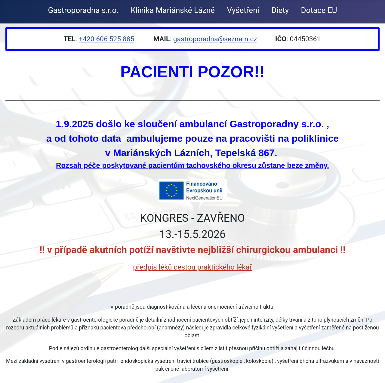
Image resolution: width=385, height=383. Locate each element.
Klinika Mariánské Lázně (173, 10)
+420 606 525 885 (106, 39)
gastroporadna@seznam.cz (215, 39)
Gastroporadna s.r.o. (83, 10)
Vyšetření (243, 10)
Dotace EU (319, 10)
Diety (280, 10)
